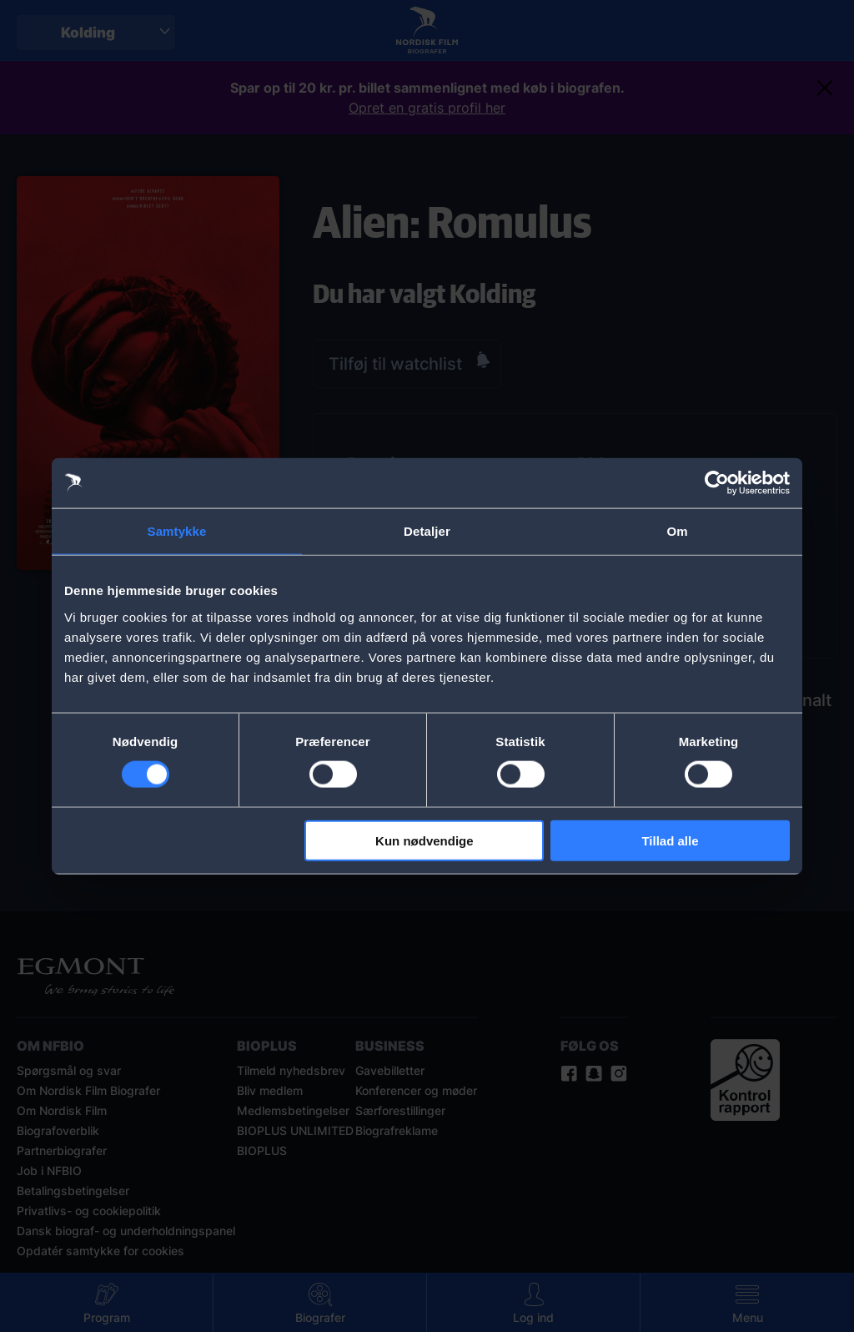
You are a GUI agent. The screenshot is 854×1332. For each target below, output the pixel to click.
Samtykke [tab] (177, 531)
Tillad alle (669, 840)
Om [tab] (676, 531)
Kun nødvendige (424, 840)
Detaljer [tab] (427, 531)
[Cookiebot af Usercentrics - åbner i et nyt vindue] (717, 483)
